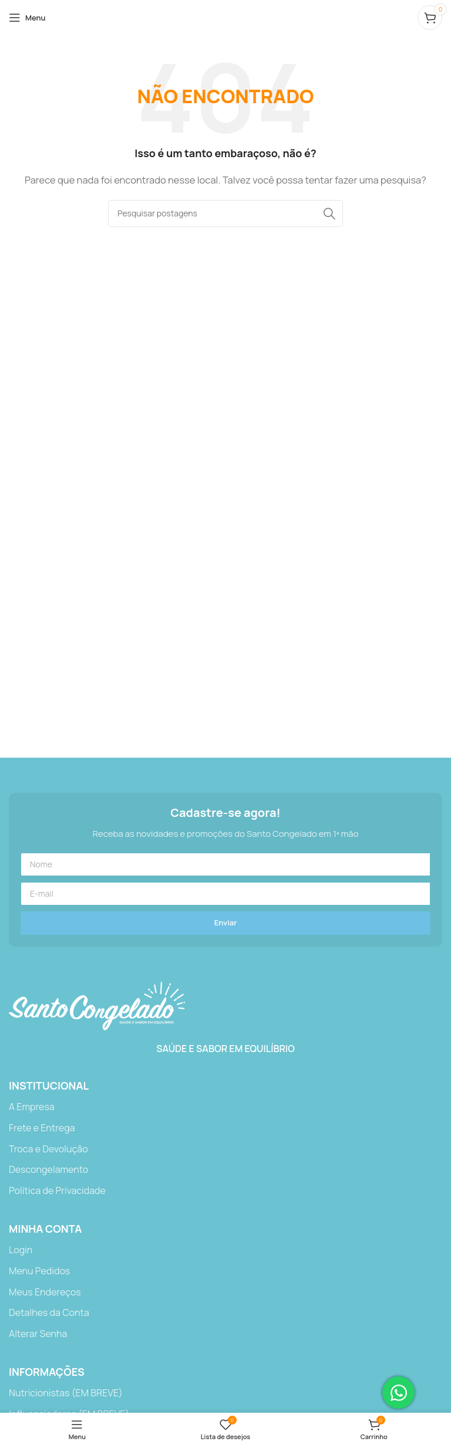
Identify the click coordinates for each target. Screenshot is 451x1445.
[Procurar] (225, 213)
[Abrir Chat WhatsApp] (398, 1392)
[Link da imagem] (97, 1005)
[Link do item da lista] (225, 1107)
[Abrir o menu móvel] (27, 17)
